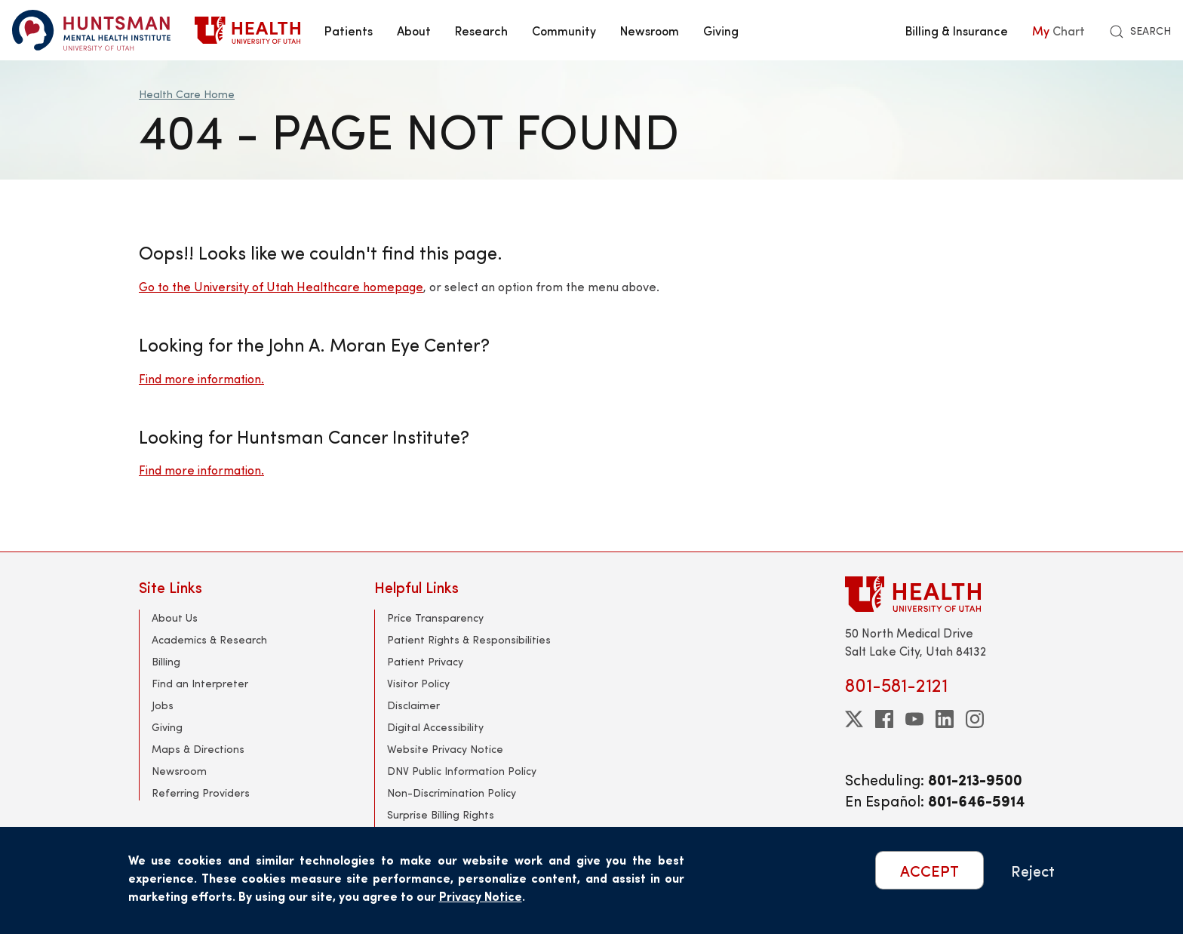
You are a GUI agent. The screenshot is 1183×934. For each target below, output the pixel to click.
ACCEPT (929, 870)
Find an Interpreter (200, 683)
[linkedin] (945, 719)
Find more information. (201, 378)
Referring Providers (201, 792)
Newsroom (649, 30)
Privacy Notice (480, 896)
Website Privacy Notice (445, 749)
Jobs (163, 705)
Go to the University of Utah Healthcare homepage (281, 286)
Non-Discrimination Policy (451, 792)
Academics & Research (209, 639)
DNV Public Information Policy (461, 770)
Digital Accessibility (435, 727)
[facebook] (884, 719)
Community (564, 30)
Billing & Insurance (956, 30)
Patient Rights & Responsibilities (469, 639)
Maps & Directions (198, 749)
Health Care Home (187, 94)
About (414, 30)
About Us (175, 617)
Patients (348, 30)
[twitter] (854, 719)
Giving (721, 30)
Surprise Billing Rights (440, 814)
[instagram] (975, 719)
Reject (1033, 870)
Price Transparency (435, 617)
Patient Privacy (425, 661)
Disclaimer (413, 705)
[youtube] (914, 719)
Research (481, 30)
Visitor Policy (418, 683)
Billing (166, 661)
